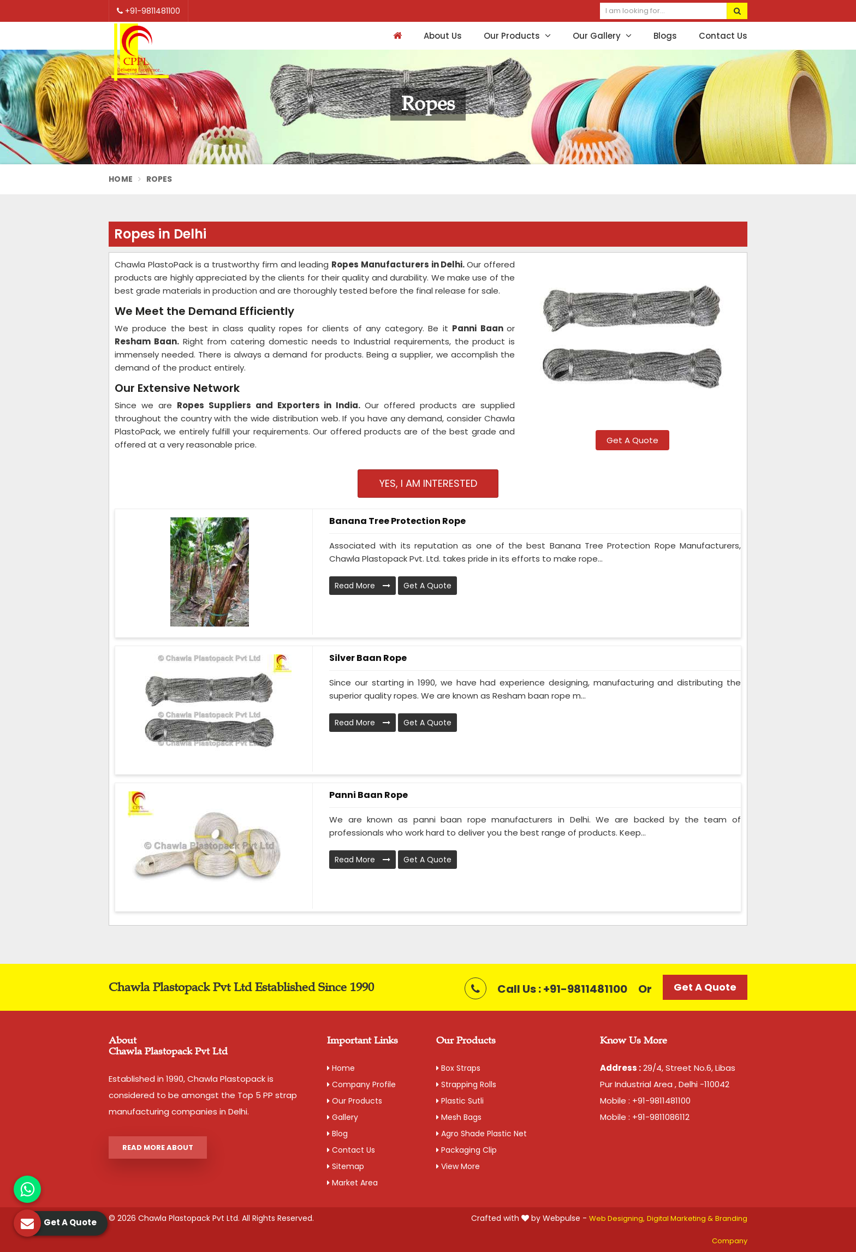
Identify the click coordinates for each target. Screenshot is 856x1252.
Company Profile (361, 1084)
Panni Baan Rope (368, 795)
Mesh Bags (459, 1117)
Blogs (665, 35)
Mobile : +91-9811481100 (645, 1100)
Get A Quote (632, 440)
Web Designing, (617, 1218)
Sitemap (345, 1166)
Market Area (352, 1182)
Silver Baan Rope (368, 658)
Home (121, 179)
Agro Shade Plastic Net (481, 1133)
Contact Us (723, 35)
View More (458, 1166)
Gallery (342, 1117)
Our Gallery (602, 35)
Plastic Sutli (460, 1100)
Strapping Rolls (466, 1084)
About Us (443, 35)
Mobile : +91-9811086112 (644, 1117)
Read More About (157, 1147)
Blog (337, 1133)
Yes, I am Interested (428, 483)
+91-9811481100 (148, 10)
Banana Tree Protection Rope (397, 521)
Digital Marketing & (680, 1218)
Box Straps (458, 1068)
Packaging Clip (466, 1149)
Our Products (517, 35)
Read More (362, 585)
